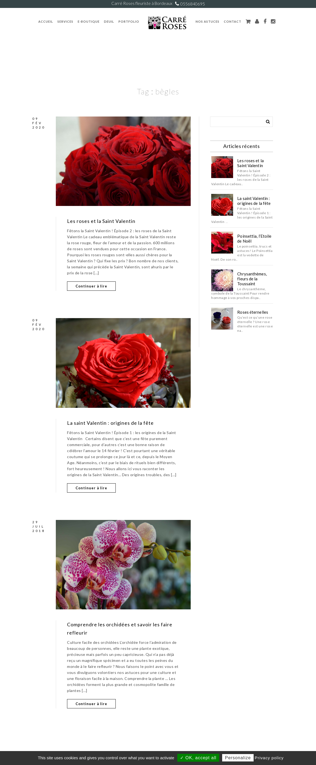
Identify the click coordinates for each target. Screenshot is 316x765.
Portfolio (128, 21)
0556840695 (192, 3)
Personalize (238, 757)
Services (65, 21)
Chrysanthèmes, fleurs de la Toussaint (251, 278)
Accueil (45, 21)
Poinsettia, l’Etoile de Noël (254, 238)
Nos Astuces (207, 21)
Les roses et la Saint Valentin (101, 221)
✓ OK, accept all (198, 757)
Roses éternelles (252, 312)
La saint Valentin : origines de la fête (110, 423)
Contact (232, 21)
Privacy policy (269, 757)
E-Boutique (89, 21)
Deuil (109, 21)
